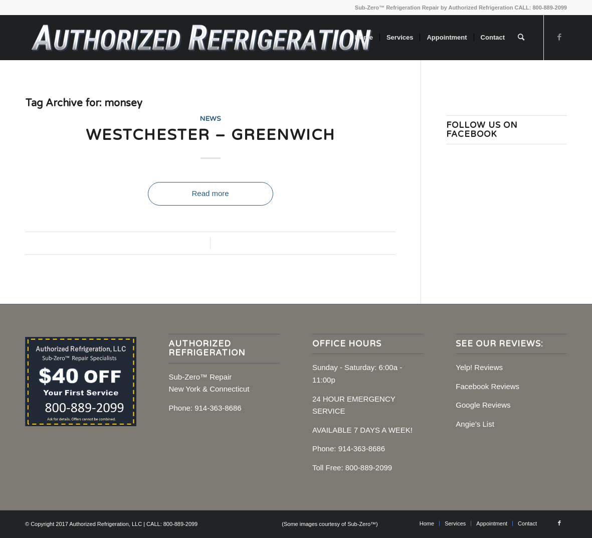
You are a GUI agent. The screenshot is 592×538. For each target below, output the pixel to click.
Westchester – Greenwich (210, 135)
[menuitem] (363, 37)
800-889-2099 (368, 467)
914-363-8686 (217, 408)
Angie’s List (475, 424)
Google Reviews (483, 405)
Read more (210, 193)
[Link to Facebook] (559, 37)
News (210, 119)
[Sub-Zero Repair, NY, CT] (201, 37)
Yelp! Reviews (479, 367)
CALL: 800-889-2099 (540, 8)
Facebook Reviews (487, 386)
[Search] (521, 37)
